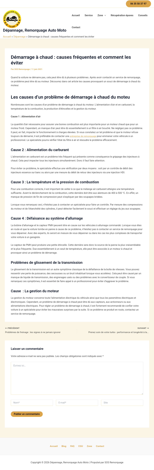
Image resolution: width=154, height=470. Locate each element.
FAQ (73, 446)
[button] (138, 3)
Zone (101, 15)
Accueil (76, 15)
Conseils (143, 15)
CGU (79, 446)
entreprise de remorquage (83, 136)
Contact (76, 27)
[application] (104, 15)
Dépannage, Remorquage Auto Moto (34, 30)
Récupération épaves (122, 15)
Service (89, 15)
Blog (65, 446)
